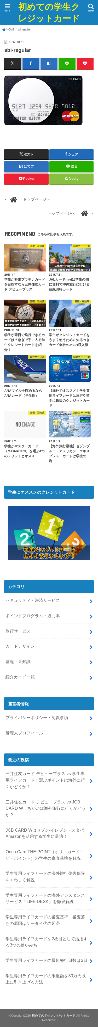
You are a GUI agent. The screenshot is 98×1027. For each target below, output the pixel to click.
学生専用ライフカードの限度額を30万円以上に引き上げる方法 (45, 979)
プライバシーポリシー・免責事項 (36, 717)
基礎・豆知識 (18, 661)
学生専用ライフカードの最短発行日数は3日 (46, 960)
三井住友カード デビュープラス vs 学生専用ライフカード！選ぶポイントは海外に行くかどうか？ (45, 780)
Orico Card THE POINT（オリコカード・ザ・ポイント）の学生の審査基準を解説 (44, 855)
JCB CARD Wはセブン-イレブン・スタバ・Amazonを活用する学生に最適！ (46, 833)
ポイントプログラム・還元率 (32, 615)
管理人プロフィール (24, 733)
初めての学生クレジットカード (49, 12)
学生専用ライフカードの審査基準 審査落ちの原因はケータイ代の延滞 (45, 920)
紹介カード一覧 (20, 677)
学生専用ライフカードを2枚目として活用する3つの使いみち (46, 942)
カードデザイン (20, 646)
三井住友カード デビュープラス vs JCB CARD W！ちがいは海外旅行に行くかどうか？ (45, 808)
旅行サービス (18, 631)
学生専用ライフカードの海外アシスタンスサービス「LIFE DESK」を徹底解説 (45, 898)
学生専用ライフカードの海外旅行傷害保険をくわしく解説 (45, 876)
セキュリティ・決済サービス (32, 600)
